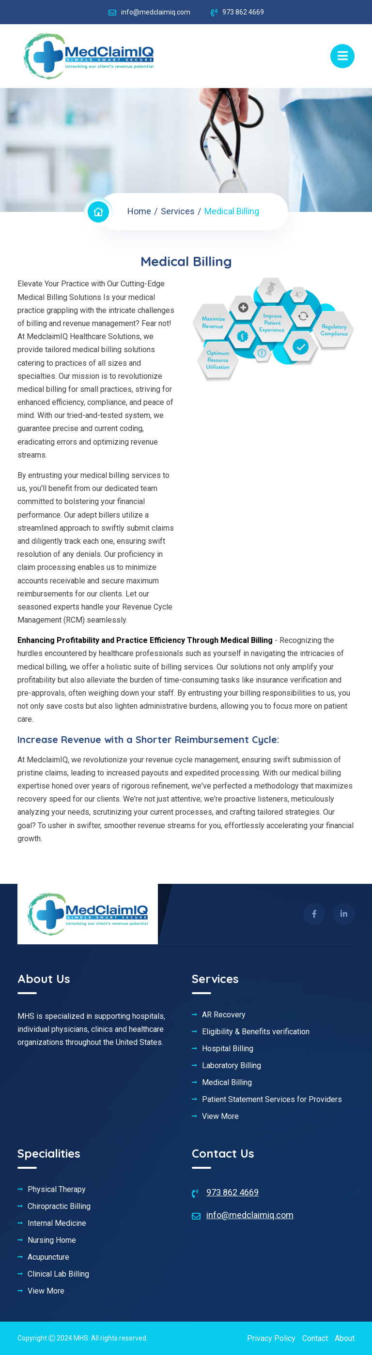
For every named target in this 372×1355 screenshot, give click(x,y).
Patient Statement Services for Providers (272, 1099)
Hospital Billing (227, 1049)
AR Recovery (224, 1015)
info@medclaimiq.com (155, 12)
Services (178, 211)
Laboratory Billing (231, 1066)
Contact (315, 1338)
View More (220, 1116)
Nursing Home (52, 1240)
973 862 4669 (232, 1192)
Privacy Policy (271, 1338)
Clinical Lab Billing (58, 1274)
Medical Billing (227, 1083)
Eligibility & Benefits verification (256, 1032)
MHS (81, 1338)
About (345, 1338)
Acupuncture (48, 1257)
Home (139, 211)
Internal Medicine (57, 1223)
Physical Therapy (57, 1189)
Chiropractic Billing (59, 1206)
